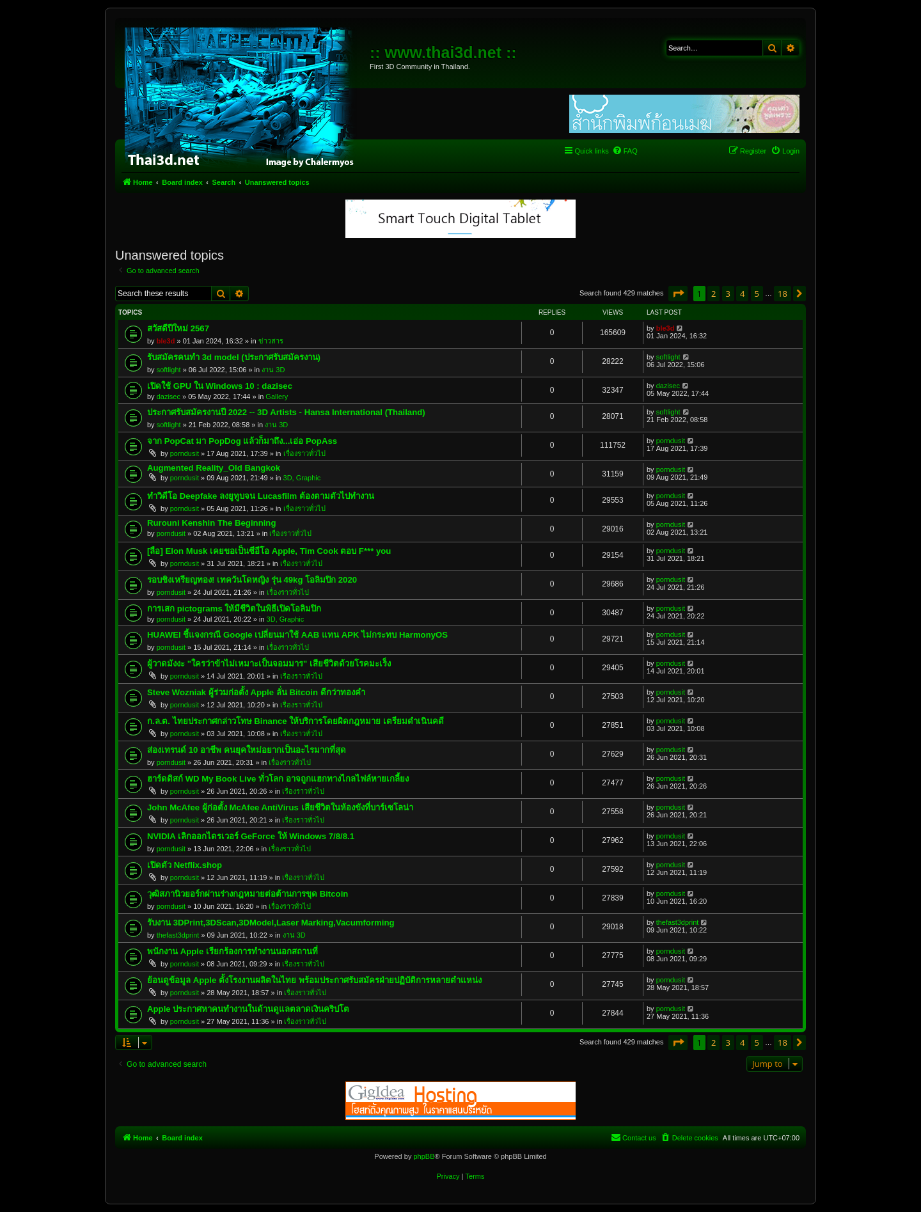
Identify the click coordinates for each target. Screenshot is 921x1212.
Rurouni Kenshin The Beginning (211, 523)
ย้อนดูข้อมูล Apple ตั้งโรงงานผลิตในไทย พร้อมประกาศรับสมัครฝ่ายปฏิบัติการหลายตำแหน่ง (314, 980)
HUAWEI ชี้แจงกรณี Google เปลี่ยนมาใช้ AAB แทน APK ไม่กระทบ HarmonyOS (297, 635)
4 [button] (742, 293)
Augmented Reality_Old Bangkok (213, 468)
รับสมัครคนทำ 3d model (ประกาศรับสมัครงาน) (233, 357)
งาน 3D (273, 370)
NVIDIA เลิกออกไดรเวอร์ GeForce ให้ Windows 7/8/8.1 (250, 836)
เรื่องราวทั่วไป (304, 453)
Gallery (276, 396)
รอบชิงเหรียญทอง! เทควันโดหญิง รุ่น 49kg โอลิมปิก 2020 (252, 580)
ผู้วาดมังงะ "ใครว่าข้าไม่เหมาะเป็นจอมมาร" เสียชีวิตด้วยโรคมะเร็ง (269, 663)
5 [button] (757, 293)
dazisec (168, 396)
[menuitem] (625, 151)
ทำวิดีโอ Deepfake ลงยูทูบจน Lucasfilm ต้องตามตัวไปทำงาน (260, 496)
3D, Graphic (302, 478)
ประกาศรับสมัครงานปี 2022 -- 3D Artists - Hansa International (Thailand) (286, 412)
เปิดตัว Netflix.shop (184, 865)
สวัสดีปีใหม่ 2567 (178, 328)
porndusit (184, 453)
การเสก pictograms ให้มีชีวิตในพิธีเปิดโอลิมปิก (234, 608)
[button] (678, 293)
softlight (169, 370)
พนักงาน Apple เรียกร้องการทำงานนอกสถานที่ (232, 951)
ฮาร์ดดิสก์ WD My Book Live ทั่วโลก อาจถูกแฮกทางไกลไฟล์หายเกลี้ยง (278, 778)
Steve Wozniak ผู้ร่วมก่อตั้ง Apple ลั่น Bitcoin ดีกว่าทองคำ (256, 692)
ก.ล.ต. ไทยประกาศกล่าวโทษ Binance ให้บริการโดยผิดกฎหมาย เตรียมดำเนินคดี (295, 721)
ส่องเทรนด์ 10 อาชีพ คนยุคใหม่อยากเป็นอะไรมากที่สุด (246, 750)
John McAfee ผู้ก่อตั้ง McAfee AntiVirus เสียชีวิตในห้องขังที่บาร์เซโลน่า (280, 807)
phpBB (423, 1156)
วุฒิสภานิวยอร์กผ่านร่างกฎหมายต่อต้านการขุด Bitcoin (247, 894)
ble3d (166, 341)
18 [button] (782, 293)
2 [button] (713, 293)
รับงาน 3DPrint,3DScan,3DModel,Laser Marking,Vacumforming (271, 922)
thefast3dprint (178, 935)
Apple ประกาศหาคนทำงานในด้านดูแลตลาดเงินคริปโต (248, 1009)
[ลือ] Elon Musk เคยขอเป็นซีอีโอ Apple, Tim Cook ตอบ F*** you (269, 551)
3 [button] (728, 293)
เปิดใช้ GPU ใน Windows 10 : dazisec (219, 386)
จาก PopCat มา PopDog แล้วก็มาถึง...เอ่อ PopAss (242, 441)
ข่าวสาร (270, 341)
